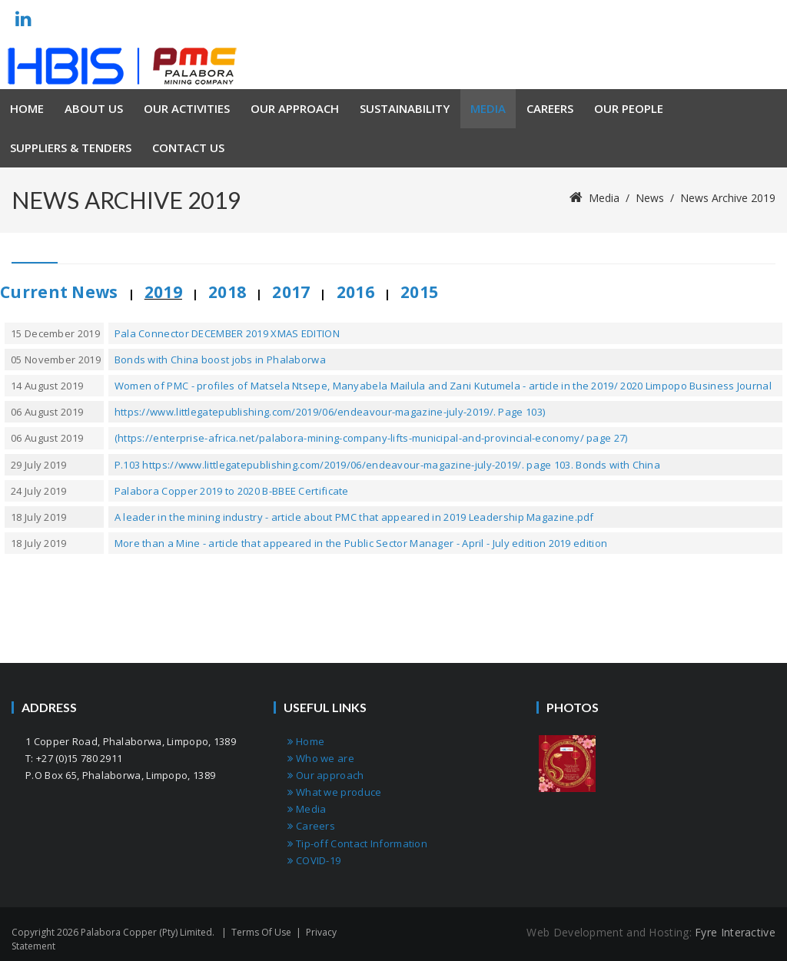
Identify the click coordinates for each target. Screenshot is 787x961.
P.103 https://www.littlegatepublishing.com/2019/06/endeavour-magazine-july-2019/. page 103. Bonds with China (387, 465)
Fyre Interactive (735, 932)
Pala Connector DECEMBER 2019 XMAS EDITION (227, 333)
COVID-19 (313, 860)
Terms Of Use (261, 932)
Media (306, 809)
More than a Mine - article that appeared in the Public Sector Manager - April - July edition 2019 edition (361, 543)
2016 (355, 292)
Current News (59, 292)
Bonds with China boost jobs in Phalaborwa (220, 359)
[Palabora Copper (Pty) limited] (122, 66)
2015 (419, 292)
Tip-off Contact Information (357, 843)
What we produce (334, 792)
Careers (311, 826)
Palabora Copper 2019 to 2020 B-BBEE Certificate (232, 491)
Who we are (320, 758)
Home (305, 741)
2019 (163, 292)
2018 (227, 292)
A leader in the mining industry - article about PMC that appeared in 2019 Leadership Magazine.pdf (354, 517)
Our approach (325, 775)
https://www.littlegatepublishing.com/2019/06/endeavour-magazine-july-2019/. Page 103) (330, 412)
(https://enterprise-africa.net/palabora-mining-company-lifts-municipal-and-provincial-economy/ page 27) (371, 438)
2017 (291, 292)
